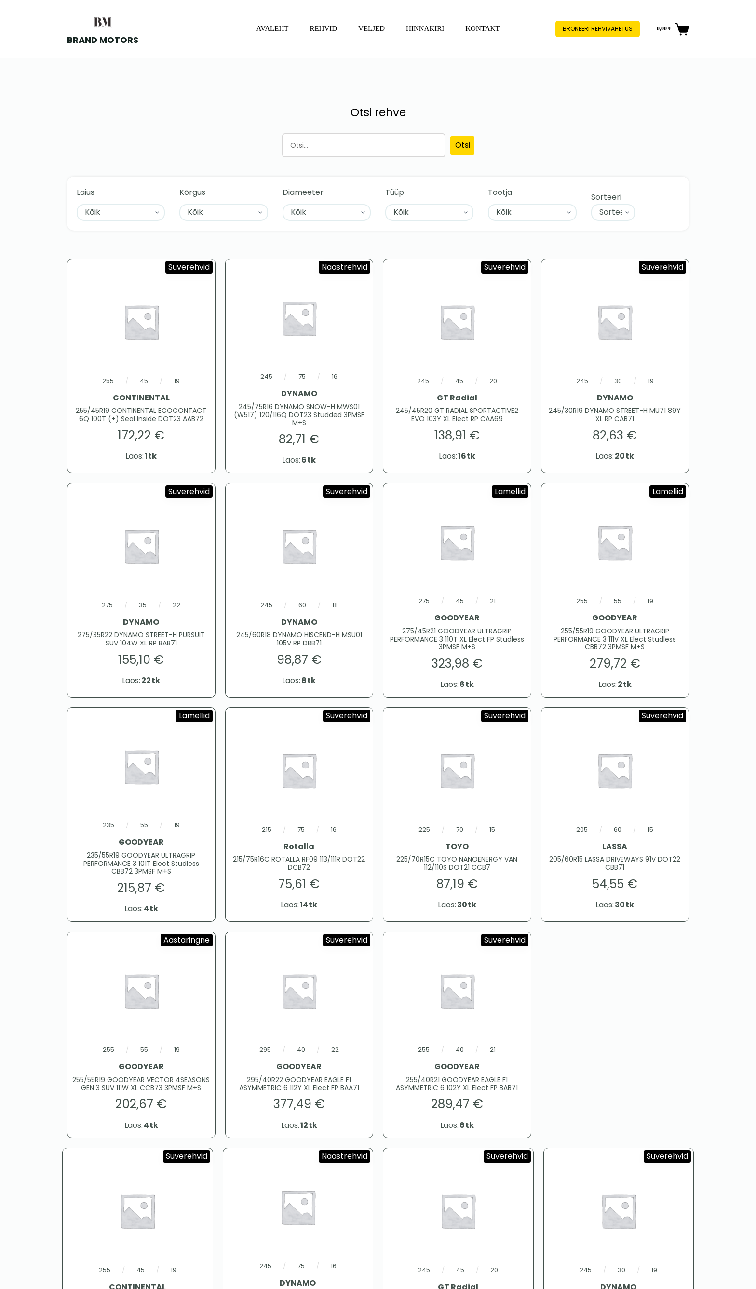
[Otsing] (364, 145)
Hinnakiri (425, 28)
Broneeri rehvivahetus (598, 29)
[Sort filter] (613, 212)
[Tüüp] (429, 212)
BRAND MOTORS (102, 40)
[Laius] (121, 212)
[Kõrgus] (223, 212)
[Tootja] (532, 212)
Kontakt (482, 28)
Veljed (371, 28)
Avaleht (272, 28)
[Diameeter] (327, 212)
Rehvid (323, 28)
